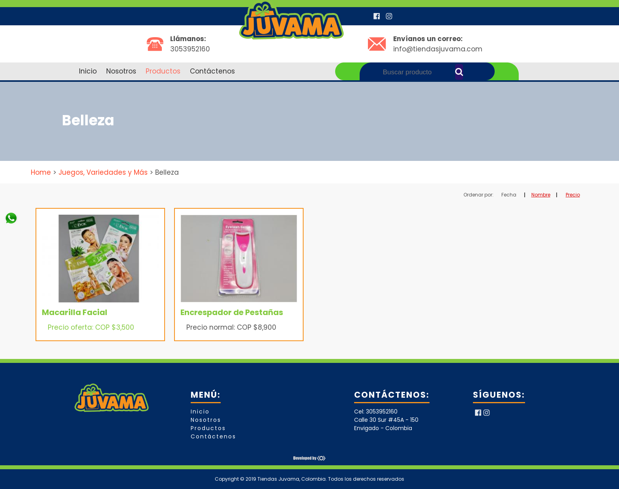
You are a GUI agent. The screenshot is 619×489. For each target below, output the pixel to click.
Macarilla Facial (74, 312)
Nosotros (121, 71)
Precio (573, 194)
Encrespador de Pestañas (231, 312)
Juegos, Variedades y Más (103, 172)
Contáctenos (212, 71)
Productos (163, 71)
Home (41, 172)
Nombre (540, 194)
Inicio (88, 71)
